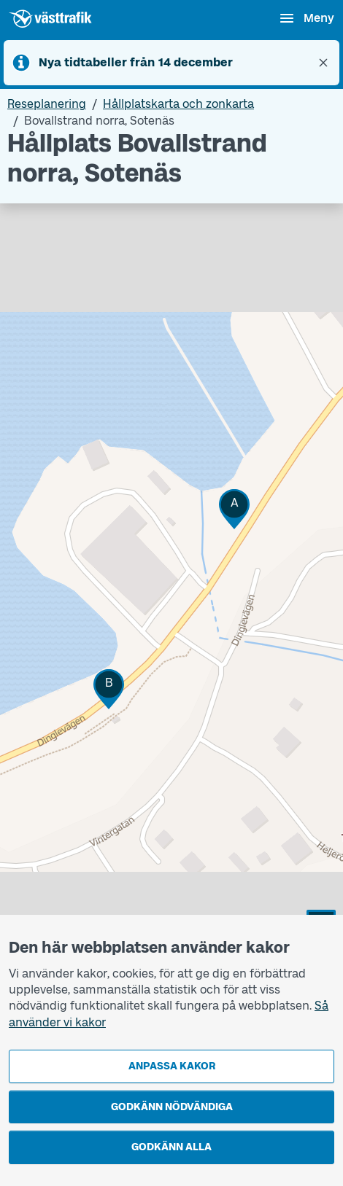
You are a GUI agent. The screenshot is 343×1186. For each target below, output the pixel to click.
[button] (234, 509)
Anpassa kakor (171, 1066)
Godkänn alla (171, 1147)
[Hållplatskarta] (171, 618)
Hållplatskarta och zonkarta (178, 104)
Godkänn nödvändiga (172, 1107)
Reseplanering (46, 104)
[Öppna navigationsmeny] (306, 18)
